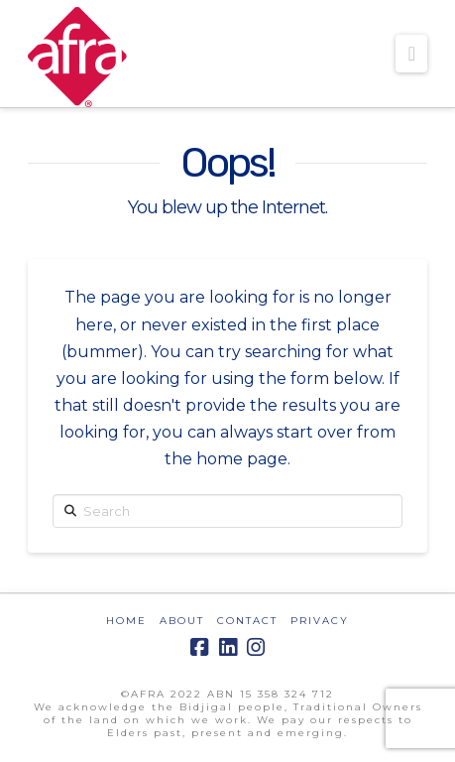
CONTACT (247, 620)
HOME (126, 620)
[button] (411, 53)
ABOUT (182, 620)
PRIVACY (319, 620)
